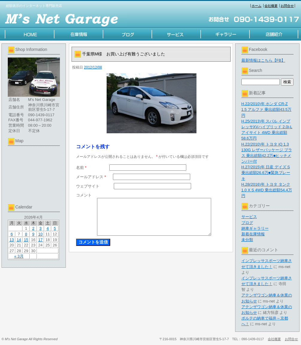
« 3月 (18, 256)
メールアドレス (91, 177)
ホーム (256, 5)
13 (12, 239)
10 (40, 234)
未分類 (247, 239)
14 (19, 239)
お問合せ (287, 5)
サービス (249, 216)
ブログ (247, 222)
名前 (81, 167)
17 (40, 239)
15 (26, 239)
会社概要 (271, 5)
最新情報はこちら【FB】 (263, 60)
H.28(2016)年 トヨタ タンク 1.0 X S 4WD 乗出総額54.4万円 (266, 190)
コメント (84, 195)
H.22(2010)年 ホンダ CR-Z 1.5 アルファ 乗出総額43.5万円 (266, 109)
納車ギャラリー (255, 228)
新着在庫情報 (253, 234)
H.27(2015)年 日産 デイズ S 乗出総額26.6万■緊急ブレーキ (265, 173)
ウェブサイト (87, 186)
